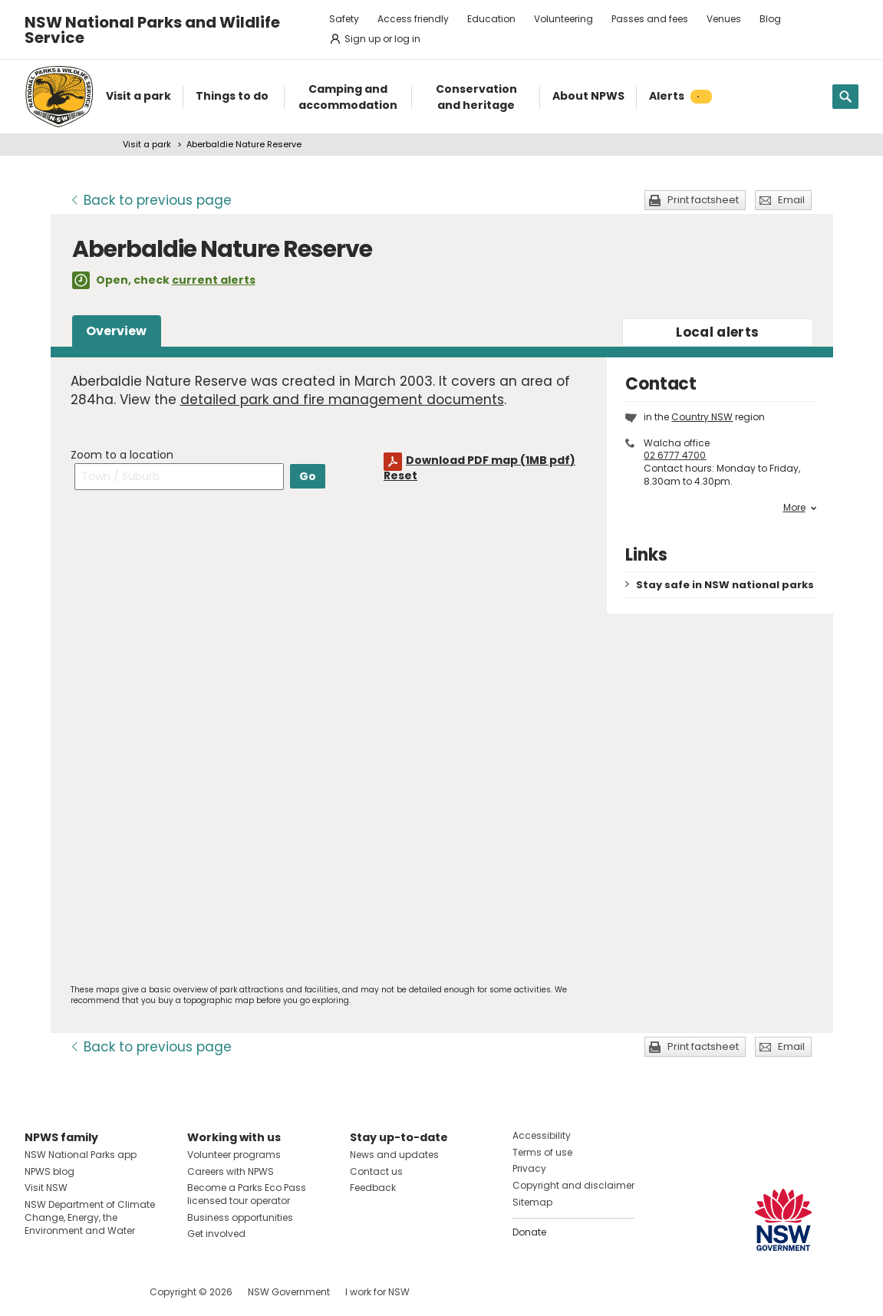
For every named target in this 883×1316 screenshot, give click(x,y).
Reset (400, 475)
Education (491, 18)
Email (791, 199)
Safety (344, 18)
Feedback (373, 1187)
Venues (724, 18)
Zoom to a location (122, 454)
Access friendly (413, 18)
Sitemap (532, 1202)
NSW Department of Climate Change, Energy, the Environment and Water (90, 1217)
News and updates (394, 1154)
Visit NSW (46, 1187)
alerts (717, 332)
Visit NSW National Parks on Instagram (72, 1292)
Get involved (216, 1233)
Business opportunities (240, 1217)
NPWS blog (49, 1171)
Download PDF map (490, 460)
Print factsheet (703, 199)
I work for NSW (377, 1291)
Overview (116, 331)
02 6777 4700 (675, 455)
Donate (529, 1232)
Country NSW (702, 416)
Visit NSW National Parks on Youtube (105, 1292)
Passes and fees (649, 18)
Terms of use (542, 1152)
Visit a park (147, 144)
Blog (770, 18)
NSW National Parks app (81, 1154)
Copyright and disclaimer (573, 1185)
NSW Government (289, 1291)
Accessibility (541, 1135)
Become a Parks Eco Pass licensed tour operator (246, 1194)
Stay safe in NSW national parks (725, 584)
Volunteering (563, 18)
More (799, 508)
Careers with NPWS (230, 1171)
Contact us (376, 1171)
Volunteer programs (234, 1154)
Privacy (529, 1168)
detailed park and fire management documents (342, 399)
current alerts (213, 280)
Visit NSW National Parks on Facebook (39, 1292)
